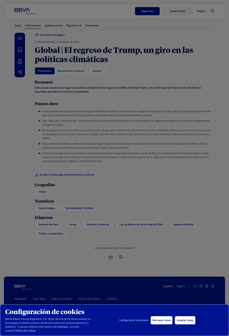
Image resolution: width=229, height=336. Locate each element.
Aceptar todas (185, 320)
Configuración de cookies (133, 320)
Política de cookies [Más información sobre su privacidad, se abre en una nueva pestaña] (25, 330)
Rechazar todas (162, 320)
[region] (114, 320)
